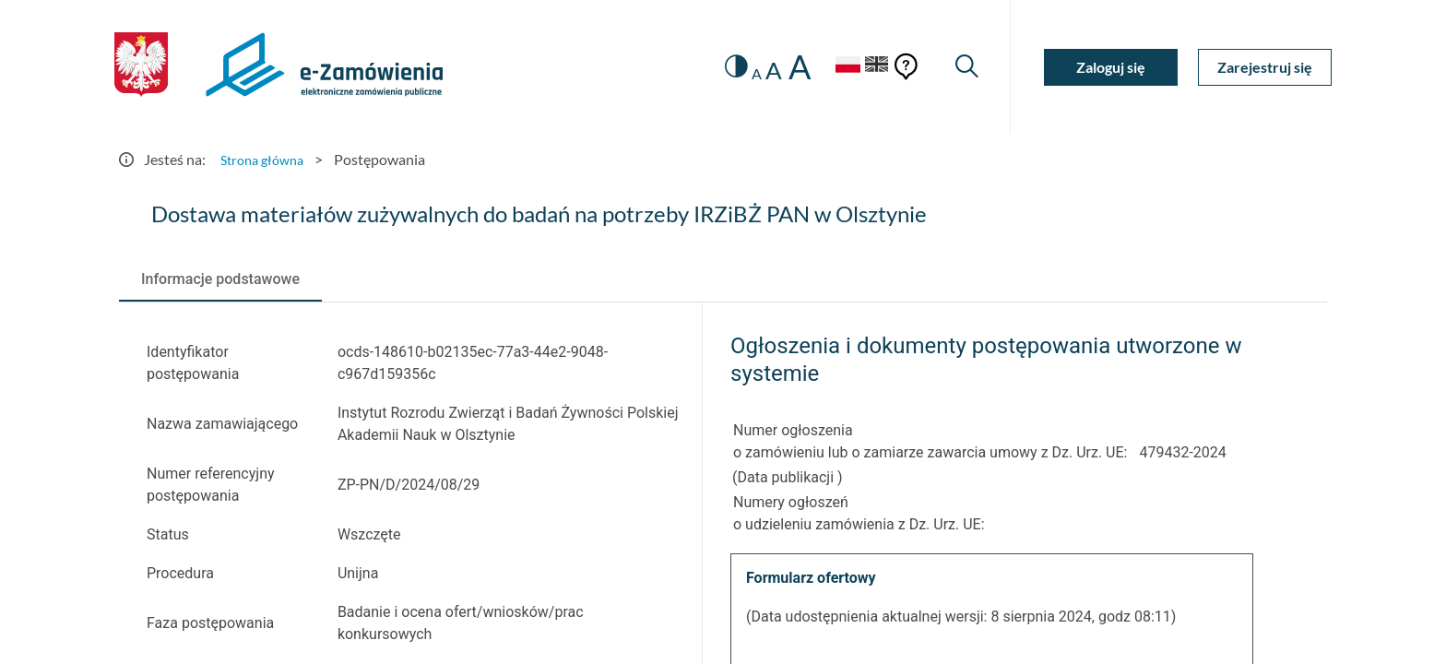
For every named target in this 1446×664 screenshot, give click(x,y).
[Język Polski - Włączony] (834, 67)
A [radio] (743, 73)
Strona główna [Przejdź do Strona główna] (266, 159)
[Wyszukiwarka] (965, 67)
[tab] (220, 279)
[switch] (721, 67)
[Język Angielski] (873, 67)
